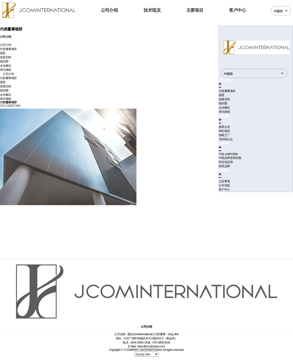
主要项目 (194, 10)
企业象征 (5, 65)
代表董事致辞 (8, 49)
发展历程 (5, 57)
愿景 (3, 53)
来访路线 (5, 69)
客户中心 (237, 10)
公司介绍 (109, 10)
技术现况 (152, 10)
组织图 (4, 61)
